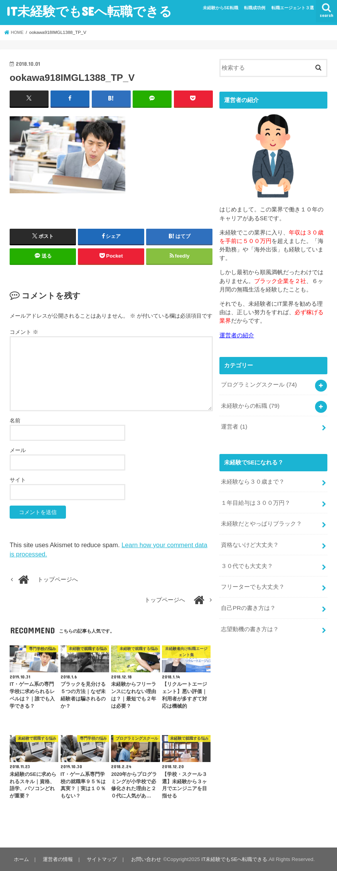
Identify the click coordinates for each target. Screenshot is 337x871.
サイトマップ (100, 859)
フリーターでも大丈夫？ (253, 580)
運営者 (234, 424)
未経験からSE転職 (220, 7)
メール (18, 450)
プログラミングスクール (259, 383)
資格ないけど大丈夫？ (250, 539)
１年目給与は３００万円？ (255, 499)
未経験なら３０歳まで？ (253, 479)
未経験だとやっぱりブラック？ (261, 519)
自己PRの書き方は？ (248, 601)
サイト (18, 480)
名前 (15, 420)
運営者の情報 (57, 859)
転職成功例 (254, 7)
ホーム (21, 859)
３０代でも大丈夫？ (247, 560)
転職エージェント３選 (292, 7)
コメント (24, 331)
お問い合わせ (143, 859)
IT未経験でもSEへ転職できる (89, 10)
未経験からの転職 (250, 404)
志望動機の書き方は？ (250, 621)
